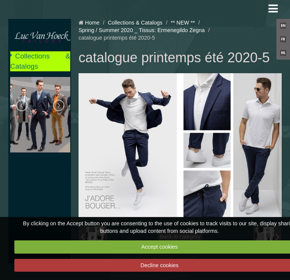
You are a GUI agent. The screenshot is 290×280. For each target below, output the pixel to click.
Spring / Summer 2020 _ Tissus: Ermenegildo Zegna (142, 30)
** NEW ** (183, 23)
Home (92, 23)
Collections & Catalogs (40, 61)
